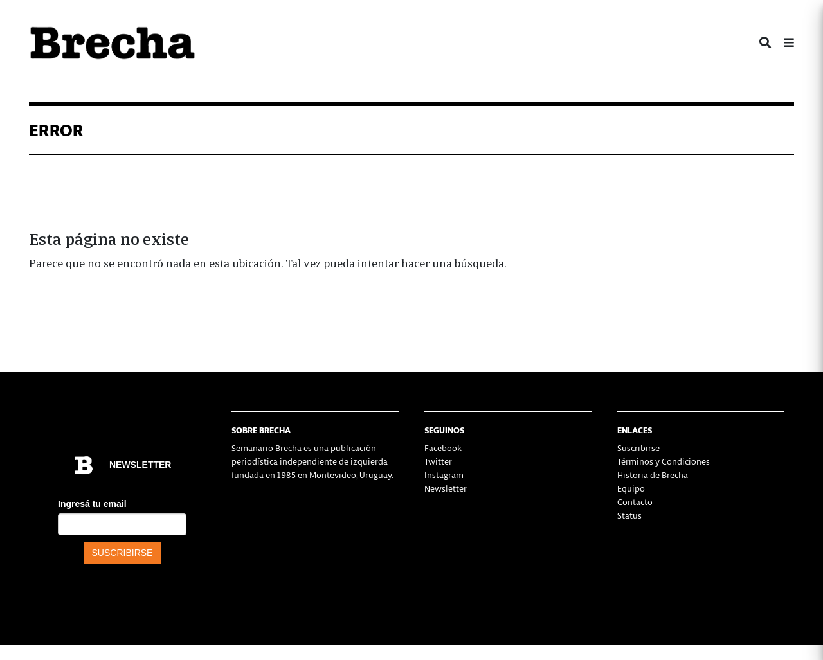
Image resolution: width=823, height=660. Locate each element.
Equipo (631, 488)
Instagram (444, 474)
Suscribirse (638, 447)
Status (629, 515)
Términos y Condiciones (663, 461)
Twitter (438, 461)
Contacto (635, 501)
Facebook (443, 447)
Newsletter (445, 488)
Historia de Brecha (652, 474)
